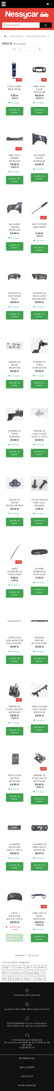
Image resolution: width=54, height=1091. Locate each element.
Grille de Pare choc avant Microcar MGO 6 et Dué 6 (39, 684)
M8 (4, 978)
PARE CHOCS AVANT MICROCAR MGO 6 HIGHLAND (39, 893)
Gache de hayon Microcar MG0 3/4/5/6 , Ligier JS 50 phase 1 (14, 479)
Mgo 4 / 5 (30, 978)
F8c (11, 978)
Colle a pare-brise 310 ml (14, 88)
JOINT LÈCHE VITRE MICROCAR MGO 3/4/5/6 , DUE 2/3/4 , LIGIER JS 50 (14, 617)
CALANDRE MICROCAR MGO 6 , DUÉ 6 (14, 821)
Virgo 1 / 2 (8, 967)
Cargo (28, 973)
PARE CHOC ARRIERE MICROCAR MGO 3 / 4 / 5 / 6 (14, 135)
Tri (14, 49)
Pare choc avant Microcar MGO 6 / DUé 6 (39, 90)
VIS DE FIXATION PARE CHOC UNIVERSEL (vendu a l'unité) (39, 479)
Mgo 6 (41, 978)
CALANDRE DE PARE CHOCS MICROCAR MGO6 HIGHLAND (39, 824)
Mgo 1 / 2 (39, 973)
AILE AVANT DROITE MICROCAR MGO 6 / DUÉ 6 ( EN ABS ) (39, 135)
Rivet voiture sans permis (39, 199)
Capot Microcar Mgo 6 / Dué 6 (14, 890)
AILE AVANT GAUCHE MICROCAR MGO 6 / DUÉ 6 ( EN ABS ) (14, 204)
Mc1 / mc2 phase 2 (12, 973)
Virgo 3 (20, 967)
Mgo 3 (19, 978)
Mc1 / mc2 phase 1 (36, 967)
